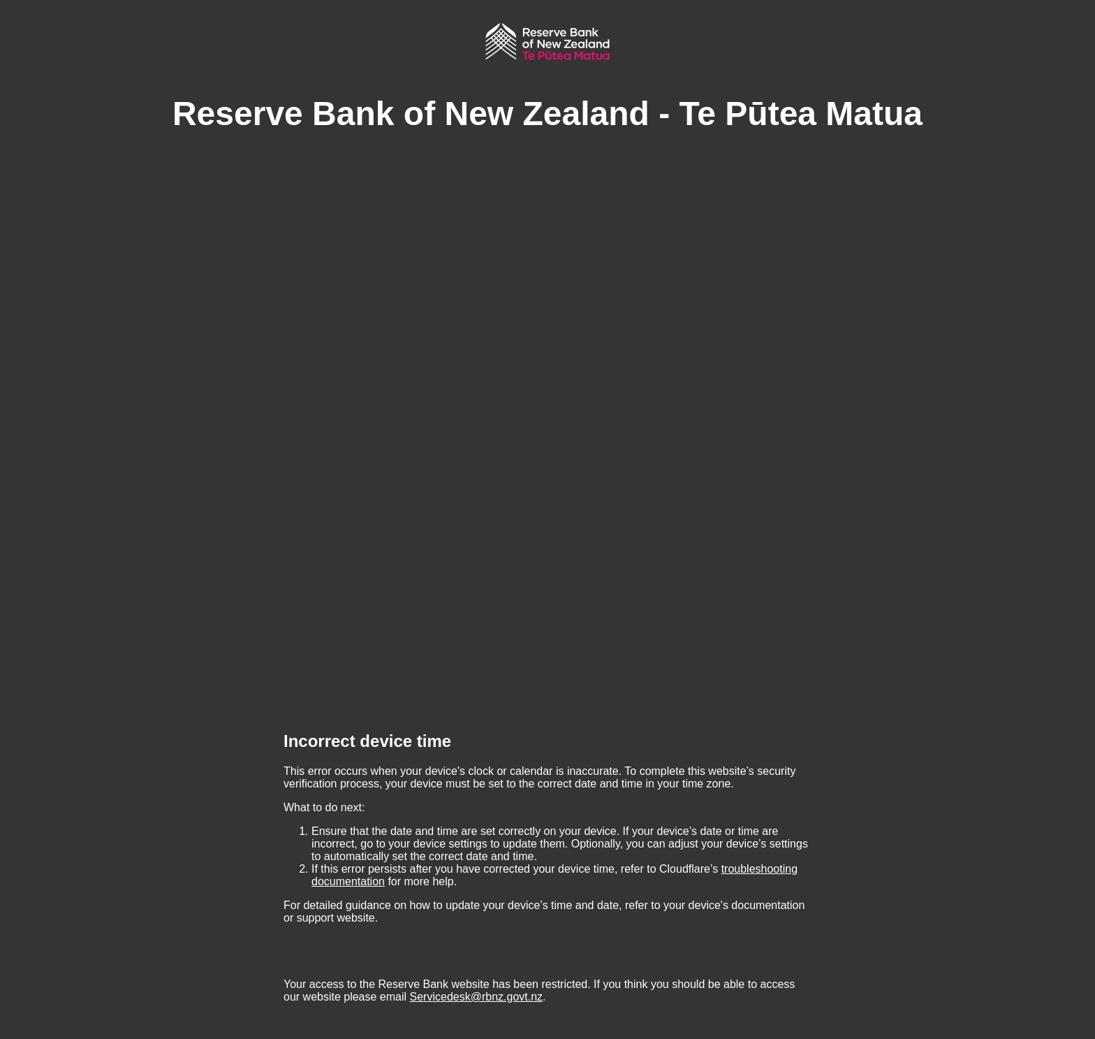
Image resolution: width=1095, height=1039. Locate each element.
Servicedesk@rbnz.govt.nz (476, 997)
